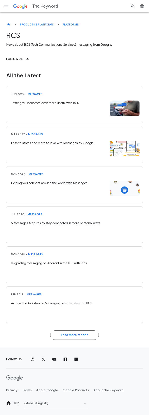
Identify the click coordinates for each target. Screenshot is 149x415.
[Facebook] (65, 359)
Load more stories (74, 335)
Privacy (11, 390)
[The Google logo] (14, 378)
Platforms (70, 24)
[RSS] (27, 59)
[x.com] (43, 359)
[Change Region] (55, 403)
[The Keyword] (8, 24)
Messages (35, 94)
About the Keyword (109, 390)
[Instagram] (32, 359)
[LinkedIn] (76, 359)
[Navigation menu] (6, 6)
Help (13, 403)
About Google (47, 390)
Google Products (76, 390)
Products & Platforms (37, 24)
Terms (27, 390)
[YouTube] (54, 359)
